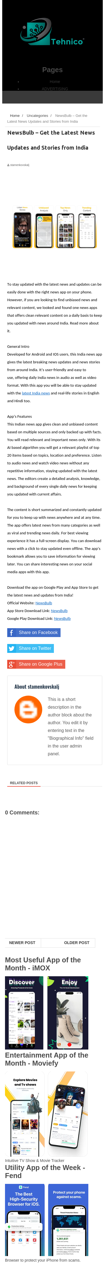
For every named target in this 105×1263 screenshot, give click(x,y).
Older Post (76, 942)
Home (55, 81)
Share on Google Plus (34, 664)
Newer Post (22, 942)
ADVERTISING (55, 89)
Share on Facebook (32, 632)
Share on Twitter (29, 648)
